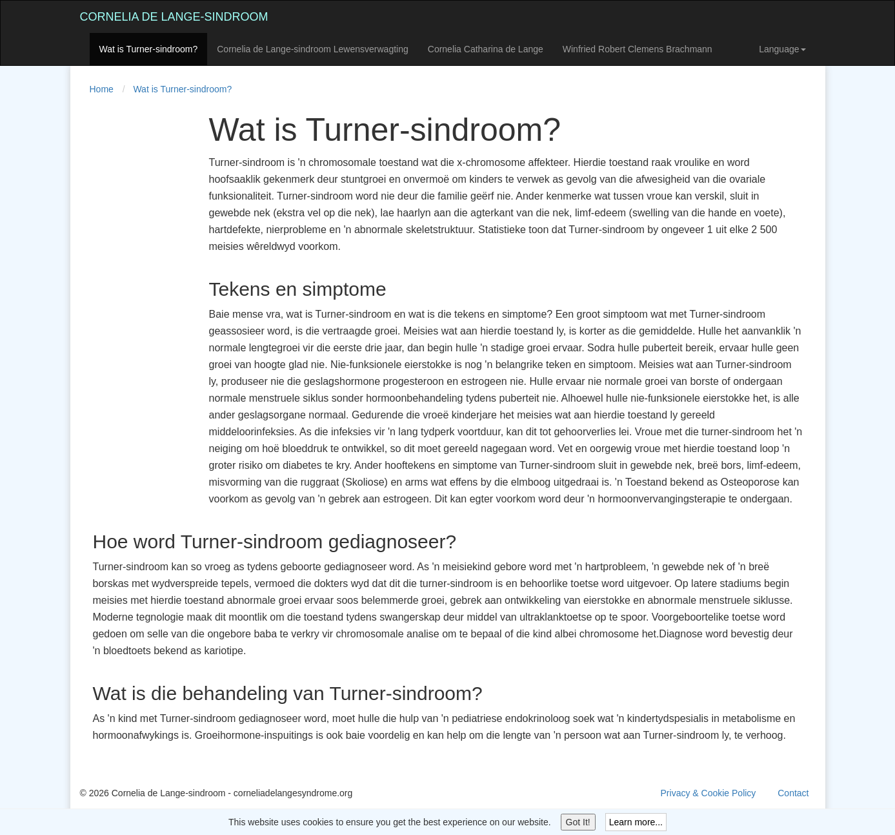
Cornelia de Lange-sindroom (174, 16)
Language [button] (782, 49)
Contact (793, 793)
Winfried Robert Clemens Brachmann (637, 49)
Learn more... (636, 822)
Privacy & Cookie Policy (708, 793)
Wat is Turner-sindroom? (148, 49)
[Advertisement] (131, 306)
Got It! (578, 822)
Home (102, 89)
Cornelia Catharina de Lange (485, 49)
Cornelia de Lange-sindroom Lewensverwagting (312, 49)
